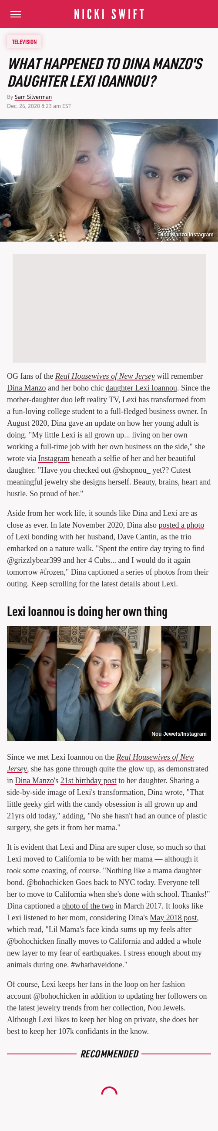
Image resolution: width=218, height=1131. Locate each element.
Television (24, 41)
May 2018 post (173, 917)
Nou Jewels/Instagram (179, 734)
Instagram (54, 458)
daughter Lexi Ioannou (141, 388)
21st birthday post (88, 780)
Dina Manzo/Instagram (186, 234)
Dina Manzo (26, 388)
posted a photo (181, 525)
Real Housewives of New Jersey (105, 376)
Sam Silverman (33, 97)
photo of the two (88, 906)
